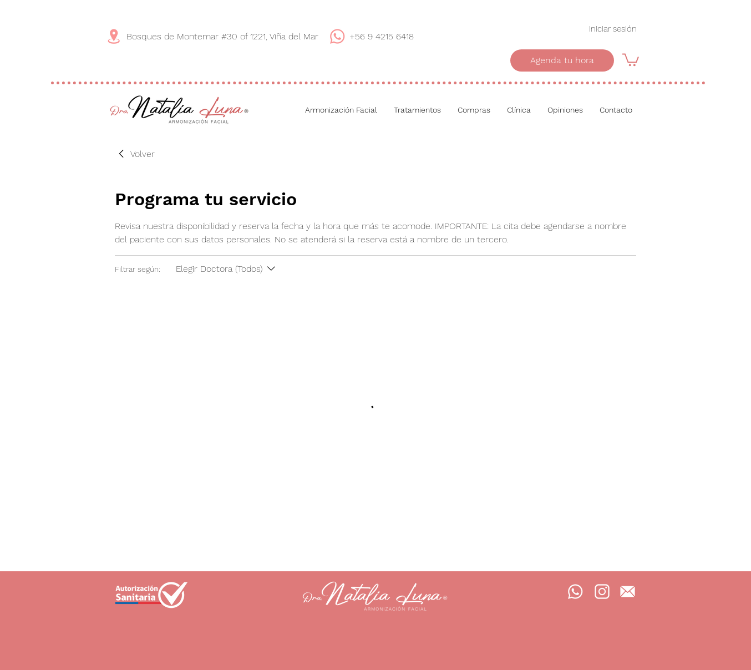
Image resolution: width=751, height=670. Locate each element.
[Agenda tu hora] (562, 60)
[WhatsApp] (337, 36)
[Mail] (627, 591)
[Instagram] (602, 591)
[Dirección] (114, 36)
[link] (135, 154)
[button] (630, 59)
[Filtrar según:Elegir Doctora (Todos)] (227, 269)
